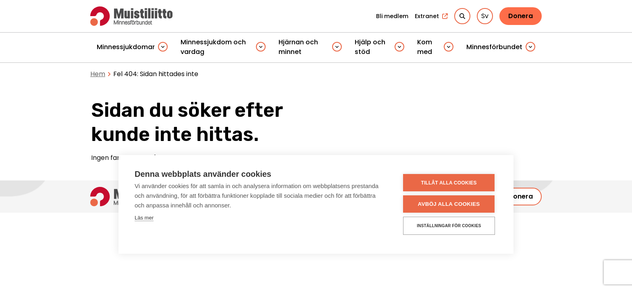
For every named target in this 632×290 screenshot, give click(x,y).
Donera (520, 16)
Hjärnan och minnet (298, 46)
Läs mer (144, 218)
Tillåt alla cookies (448, 183)
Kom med (424, 46)
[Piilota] (163, 47)
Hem (97, 74)
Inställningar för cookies (449, 226)
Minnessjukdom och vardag (213, 46)
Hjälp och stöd (370, 46)
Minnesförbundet (494, 47)
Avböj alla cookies (449, 204)
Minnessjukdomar (126, 47)
